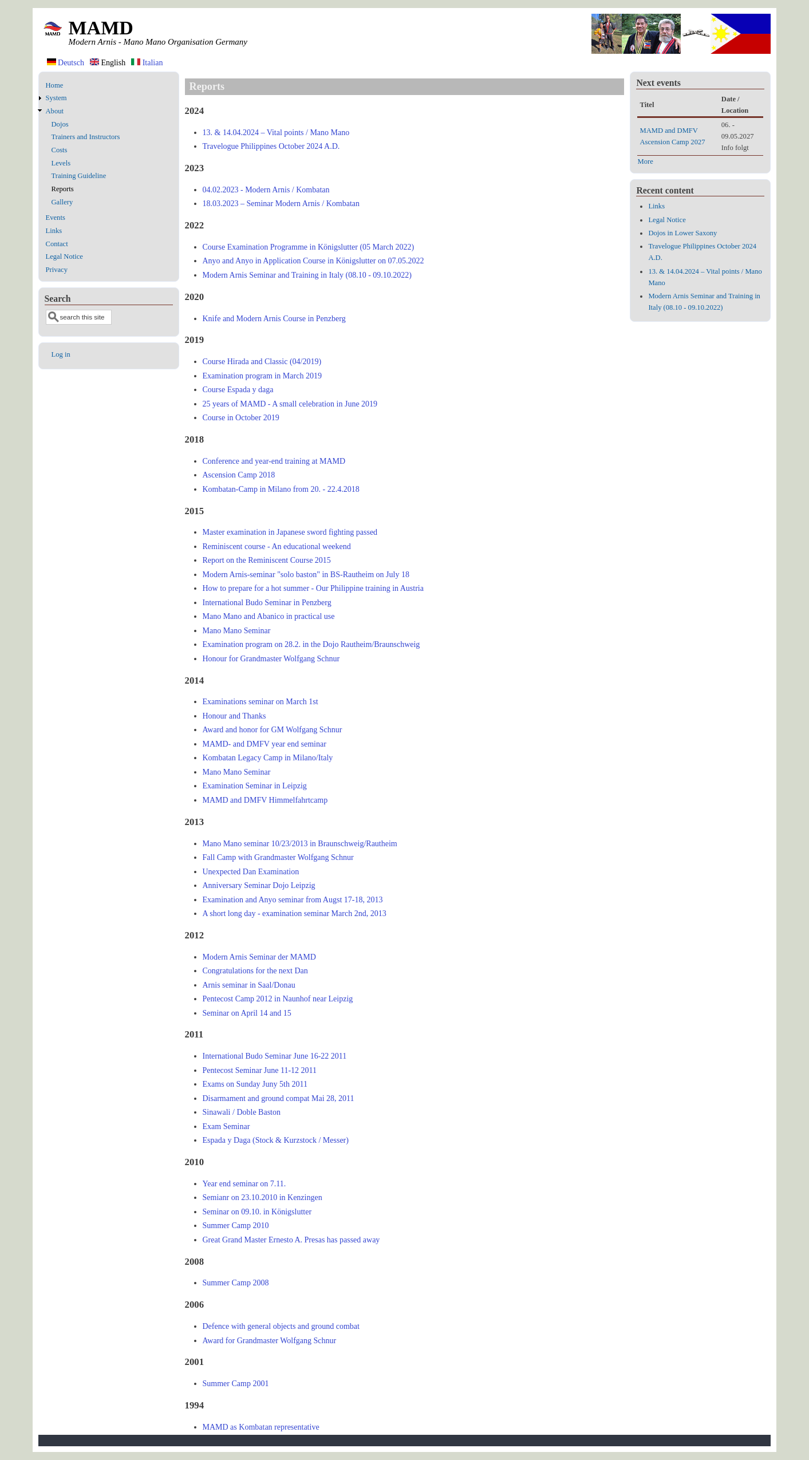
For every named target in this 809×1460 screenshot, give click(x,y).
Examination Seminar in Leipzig (255, 786)
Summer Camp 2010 (236, 1225)
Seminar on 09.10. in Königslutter (257, 1212)
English (107, 62)
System (56, 98)
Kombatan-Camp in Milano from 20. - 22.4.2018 (281, 489)
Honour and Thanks (234, 716)
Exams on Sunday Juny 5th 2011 (255, 1084)
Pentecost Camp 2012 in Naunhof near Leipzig (278, 999)
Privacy (57, 270)
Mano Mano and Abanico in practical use (269, 616)
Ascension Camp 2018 (239, 475)
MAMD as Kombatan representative (261, 1427)
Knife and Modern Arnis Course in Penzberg (274, 318)
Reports (63, 189)
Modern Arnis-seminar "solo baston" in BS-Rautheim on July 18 (306, 574)
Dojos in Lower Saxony (682, 233)
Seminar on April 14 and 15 (247, 1013)
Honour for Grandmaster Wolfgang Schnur (271, 658)
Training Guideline (79, 176)
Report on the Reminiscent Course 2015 (267, 560)
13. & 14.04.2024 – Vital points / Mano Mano (276, 132)
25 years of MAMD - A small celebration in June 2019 (290, 404)
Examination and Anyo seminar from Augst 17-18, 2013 (293, 899)
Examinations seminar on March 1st (260, 701)
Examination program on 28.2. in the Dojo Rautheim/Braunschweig (311, 644)
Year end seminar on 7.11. (244, 1183)
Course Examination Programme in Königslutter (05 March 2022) (309, 247)
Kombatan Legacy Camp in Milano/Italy (268, 757)
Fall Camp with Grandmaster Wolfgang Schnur (278, 857)
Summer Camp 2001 (236, 1383)
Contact (57, 244)
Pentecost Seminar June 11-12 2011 (260, 1070)
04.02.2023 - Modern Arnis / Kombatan (266, 190)
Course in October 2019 (241, 417)
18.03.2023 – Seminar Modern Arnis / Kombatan (281, 203)
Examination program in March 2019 (262, 376)
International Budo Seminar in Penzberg (267, 602)
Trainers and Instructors (86, 137)
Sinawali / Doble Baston (242, 1112)
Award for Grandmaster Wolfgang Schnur (270, 1340)
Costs (60, 150)
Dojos (60, 124)
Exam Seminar (226, 1126)
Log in (61, 354)
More (645, 161)
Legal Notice (64, 256)
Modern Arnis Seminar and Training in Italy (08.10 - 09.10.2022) (307, 275)
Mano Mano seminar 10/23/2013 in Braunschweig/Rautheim (300, 843)
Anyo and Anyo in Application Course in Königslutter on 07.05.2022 (313, 261)
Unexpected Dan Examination (251, 871)
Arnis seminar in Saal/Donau (249, 985)
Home (55, 85)
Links (54, 231)
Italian (147, 62)
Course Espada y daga (238, 389)
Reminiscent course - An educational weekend (277, 546)
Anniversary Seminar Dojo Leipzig (259, 885)
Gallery (62, 202)
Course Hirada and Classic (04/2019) (262, 361)
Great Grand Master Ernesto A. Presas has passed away (291, 1240)
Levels (61, 163)
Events (55, 218)
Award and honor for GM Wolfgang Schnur (272, 729)
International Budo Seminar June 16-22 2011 (275, 1056)
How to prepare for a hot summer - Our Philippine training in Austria (313, 588)
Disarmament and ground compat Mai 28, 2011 (278, 1098)
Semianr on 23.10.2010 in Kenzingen (262, 1197)
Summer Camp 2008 (236, 1283)
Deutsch (65, 62)
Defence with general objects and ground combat (281, 1326)
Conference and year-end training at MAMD (274, 461)
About (55, 111)
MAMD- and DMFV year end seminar (264, 744)
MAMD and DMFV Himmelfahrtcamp (265, 800)
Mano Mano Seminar (237, 630)
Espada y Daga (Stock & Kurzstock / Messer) (276, 1140)
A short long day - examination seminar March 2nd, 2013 (294, 913)
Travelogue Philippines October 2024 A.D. (271, 146)
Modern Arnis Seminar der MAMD (259, 957)
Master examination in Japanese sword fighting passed (290, 532)
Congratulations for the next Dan (255, 970)
